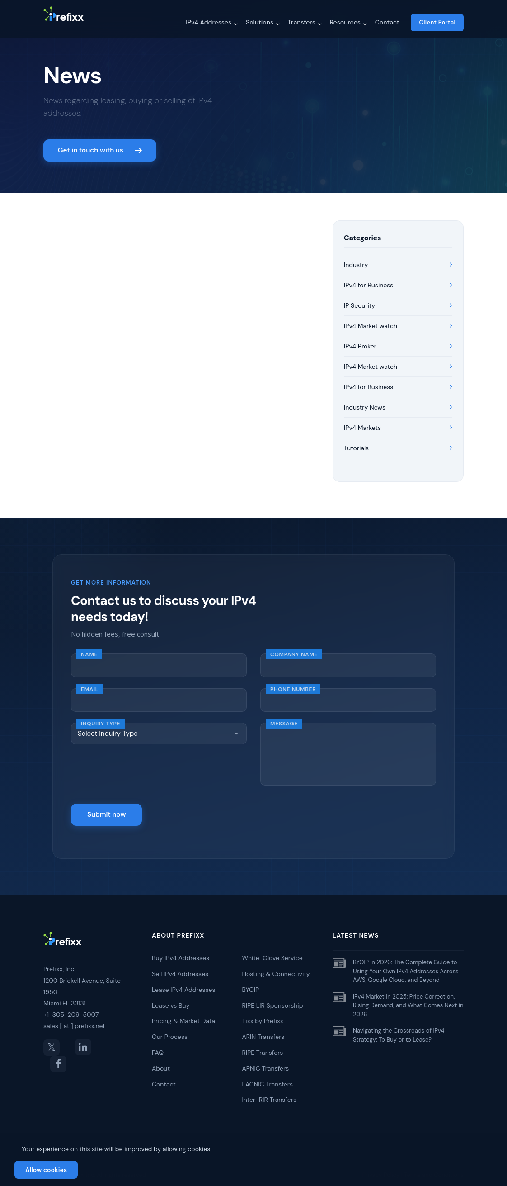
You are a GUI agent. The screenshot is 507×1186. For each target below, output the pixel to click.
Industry (398, 260)
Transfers (301, 22)
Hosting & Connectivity (276, 968)
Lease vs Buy (170, 999)
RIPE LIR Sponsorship (272, 999)
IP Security (398, 300)
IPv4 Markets (398, 423)
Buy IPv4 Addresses (180, 952)
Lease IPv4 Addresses (183, 984)
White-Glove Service (272, 952)
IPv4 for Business (398, 280)
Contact (387, 22)
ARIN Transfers (263, 1031)
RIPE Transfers (262, 1047)
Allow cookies (46, 1170)
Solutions (259, 22)
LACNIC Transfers (267, 1078)
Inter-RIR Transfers (269, 1094)
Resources (345, 22)
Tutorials (398, 443)
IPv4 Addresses (208, 22)
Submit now (106, 808)
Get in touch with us (100, 144)
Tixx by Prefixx (262, 1015)
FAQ (158, 1047)
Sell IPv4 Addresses (180, 968)
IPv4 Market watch (398, 321)
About (161, 1062)
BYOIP (250, 984)
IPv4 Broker (398, 341)
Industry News (398, 402)
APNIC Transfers (265, 1062)
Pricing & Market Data (183, 1015)
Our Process (170, 1031)
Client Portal (437, 22)
